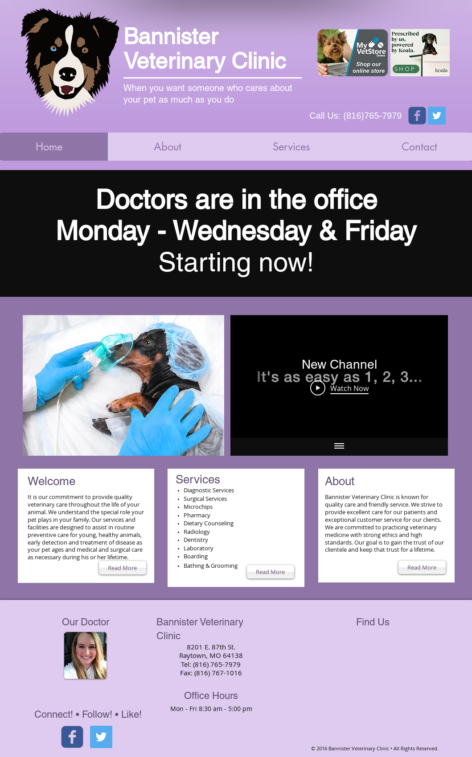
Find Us (373, 622)
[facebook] (72, 737)
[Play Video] (339, 388)
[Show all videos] (339, 447)
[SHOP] (406, 69)
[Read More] (122, 567)
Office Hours (211, 695)
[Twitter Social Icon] (437, 116)
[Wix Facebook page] (417, 116)
